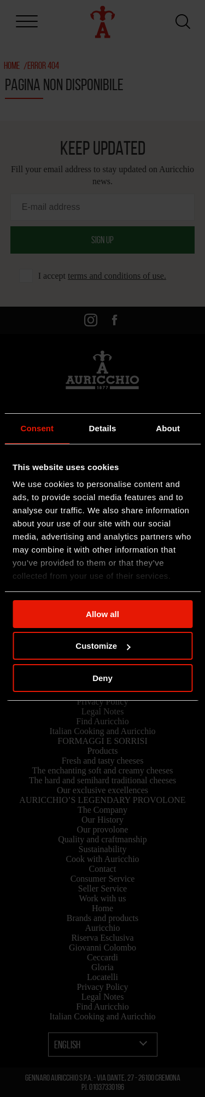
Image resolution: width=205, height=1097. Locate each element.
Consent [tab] (37, 428)
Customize (102, 645)
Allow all (102, 614)
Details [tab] (102, 428)
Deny (102, 678)
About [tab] (168, 428)
